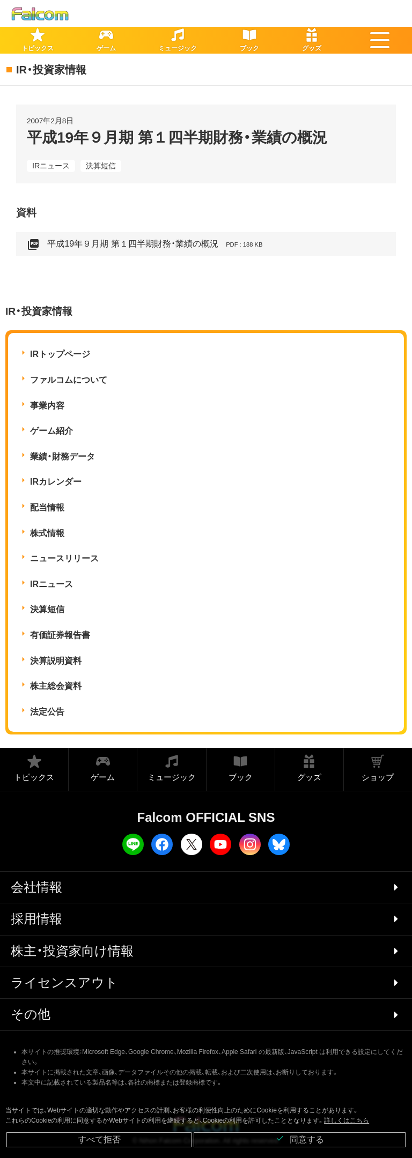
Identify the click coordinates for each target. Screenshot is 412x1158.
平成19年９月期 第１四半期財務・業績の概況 (145, 244)
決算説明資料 (56, 660)
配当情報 (47, 507)
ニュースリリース (64, 558)
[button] (379, 40)
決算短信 (101, 165)
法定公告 (47, 711)
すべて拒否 (99, 1139)
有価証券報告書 (60, 635)
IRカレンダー (56, 481)
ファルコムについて (68, 379)
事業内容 (47, 405)
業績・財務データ (62, 456)
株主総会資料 (56, 686)
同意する (300, 1139)
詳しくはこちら (346, 1120)
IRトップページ (60, 354)
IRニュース (51, 165)
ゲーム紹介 (51, 430)
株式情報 (47, 533)
